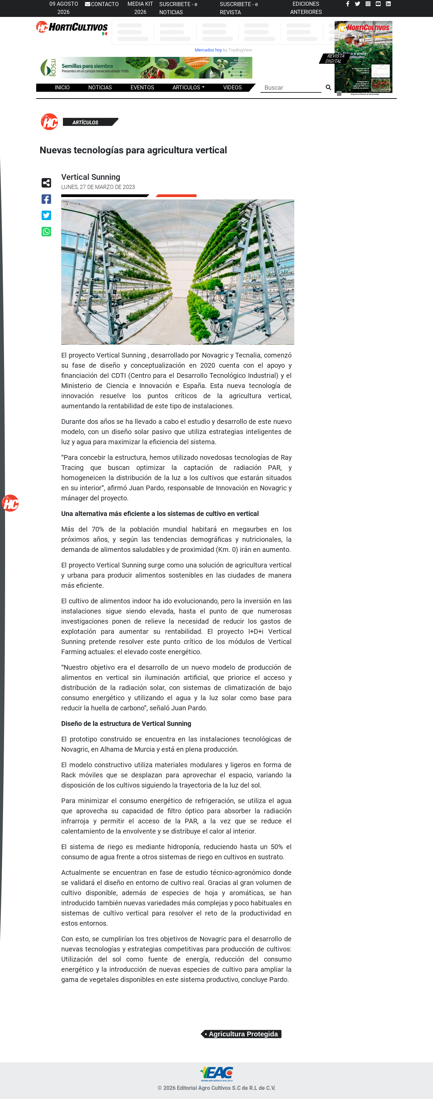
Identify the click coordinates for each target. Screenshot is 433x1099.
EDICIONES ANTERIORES (306, 8)
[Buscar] (290, 87)
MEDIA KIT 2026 (140, 8)
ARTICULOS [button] (186, 87)
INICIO (62, 87)
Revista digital (334, 58)
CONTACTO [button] (101, 4)
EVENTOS (142, 87)
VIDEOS (232, 87)
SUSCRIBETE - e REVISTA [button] (239, 8)
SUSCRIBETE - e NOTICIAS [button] (178, 8)
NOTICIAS (100, 87)
